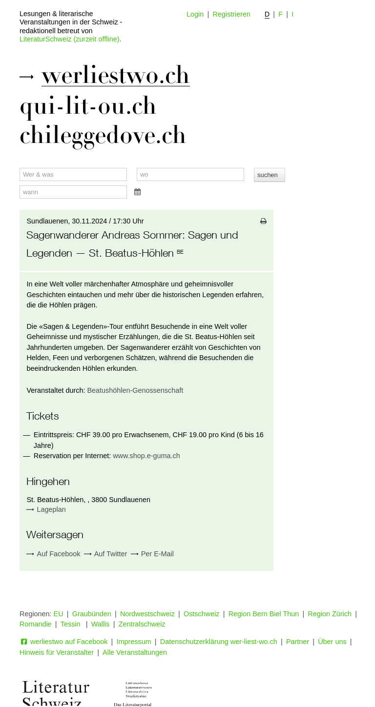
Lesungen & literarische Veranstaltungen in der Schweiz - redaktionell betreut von (71, 22)
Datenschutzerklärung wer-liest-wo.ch (218, 642)
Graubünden (91, 614)
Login (195, 14)
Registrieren (231, 14)
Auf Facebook (53, 554)
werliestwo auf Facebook (63, 642)
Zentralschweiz (142, 624)
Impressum (134, 642)
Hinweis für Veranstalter (57, 652)
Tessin (72, 624)
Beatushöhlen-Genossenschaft (135, 390)
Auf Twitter (105, 554)
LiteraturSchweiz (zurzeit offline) (69, 39)
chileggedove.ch (103, 135)
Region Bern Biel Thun (264, 614)
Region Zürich (330, 614)
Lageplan (51, 509)
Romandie (36, 624)
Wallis (100, 624)
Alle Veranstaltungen (135, 652)
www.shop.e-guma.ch (146, 456)
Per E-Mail (152, 554)
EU (58, 614)
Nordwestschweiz (147, 614)
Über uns (332, 642)
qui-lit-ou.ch (88, 105)
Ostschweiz (202, 614)
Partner (297, 642)
